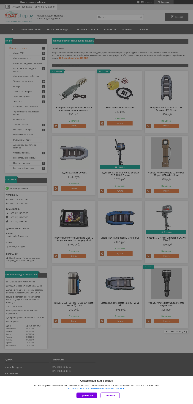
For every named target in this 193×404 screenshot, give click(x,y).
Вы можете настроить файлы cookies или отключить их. (95, 388)
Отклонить (110, 395)
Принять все (87, 395)
